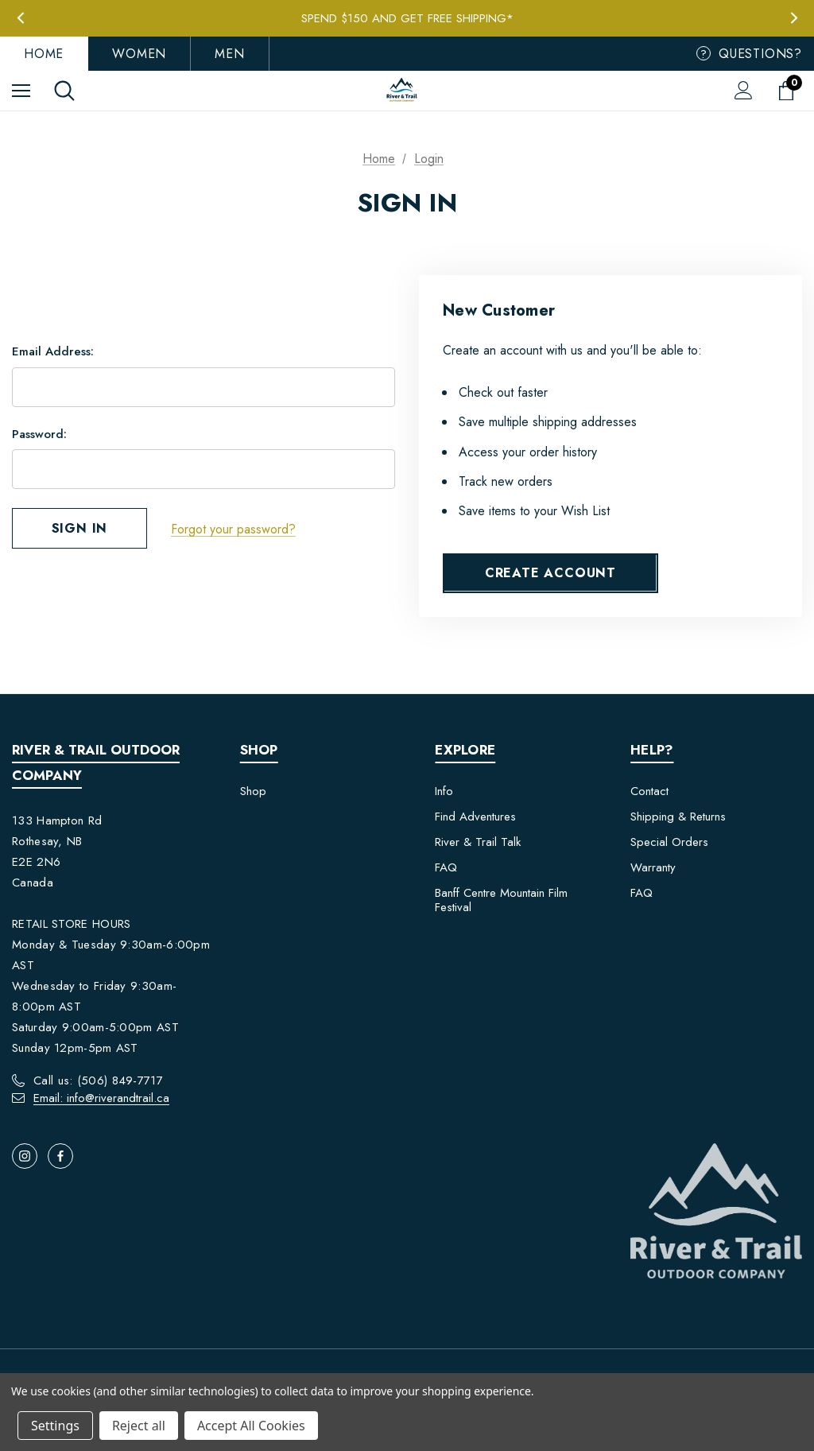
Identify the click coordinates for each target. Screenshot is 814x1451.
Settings (55, 1425)
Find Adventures (475, 816)
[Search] (64, 90)
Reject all (138, 1425)
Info (444, 791)
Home (44, 54)
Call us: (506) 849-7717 (98, 1080)
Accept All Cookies (251, 1425)
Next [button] (793, 17)
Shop (253, 791)
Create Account (550, 573)
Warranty (653, 867)
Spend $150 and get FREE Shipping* (407, 18)
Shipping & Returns (678, 816)
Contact (649, 791)
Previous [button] (20, 17)
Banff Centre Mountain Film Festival (501, 900)
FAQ (446, 867)
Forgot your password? (233, 529)
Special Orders (669, 842)
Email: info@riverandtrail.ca (101, 1098)
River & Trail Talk (478, 842)
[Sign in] (744, 90)
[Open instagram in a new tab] (24, 1156)
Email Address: (53, 352)
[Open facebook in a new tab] (60, 1156)
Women (139, 54)
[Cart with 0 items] (789, 90)
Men (229, 54)
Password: (39, 434)
